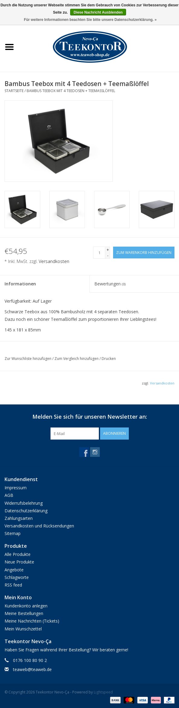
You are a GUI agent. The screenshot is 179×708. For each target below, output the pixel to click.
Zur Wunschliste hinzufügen (28, 358)
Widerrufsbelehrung (24, 503)
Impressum (16, 487)
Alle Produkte (18, 554)
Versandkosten (54, 261)
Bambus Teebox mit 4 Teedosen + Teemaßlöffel (71, 90)
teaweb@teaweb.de (32, 669)
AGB (9, 495)
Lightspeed (103, 692)
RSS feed (13, 585)
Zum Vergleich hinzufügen (76, 358)
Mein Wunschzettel (23, 629)
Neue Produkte (19, 562)
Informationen (20, 284)
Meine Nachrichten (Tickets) (32, 621)
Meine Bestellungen (24, 613)
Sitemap (13, 533)
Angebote (14, 570)
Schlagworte (17, 577)
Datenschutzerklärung (26, 511)
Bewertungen (109, 284)
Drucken (109, 358)
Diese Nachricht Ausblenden (97, 12)
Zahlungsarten (19, 518)
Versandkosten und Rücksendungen (39, 526)
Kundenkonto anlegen (26, 606)
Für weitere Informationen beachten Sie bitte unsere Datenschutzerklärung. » (90, 20)
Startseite (14, 90)
